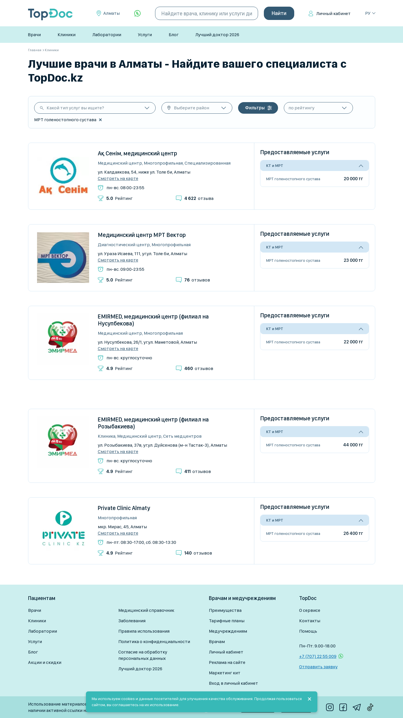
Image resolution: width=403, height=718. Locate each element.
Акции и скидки (44, 662)
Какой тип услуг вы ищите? (75, 108)
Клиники (67, 34)
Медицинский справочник (146, 610)
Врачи (34, 34)
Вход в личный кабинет (233, 683)
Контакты (309, 620)
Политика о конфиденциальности (154, 641)
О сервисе (309, 610)
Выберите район (191, 108)
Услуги (145, 34)
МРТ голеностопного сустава (293, 178)
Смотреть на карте (118, 178)
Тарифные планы (226, 620)
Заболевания (132, 620)
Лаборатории (106, 34)
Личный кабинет (333, 13)
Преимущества (225, 610)
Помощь (308, 631)
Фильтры (255, 108)
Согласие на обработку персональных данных (142, 655)
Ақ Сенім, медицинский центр (137, 153)
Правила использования (144, 631)
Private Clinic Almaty (124, 508)
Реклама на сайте (227, 662)
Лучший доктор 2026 (217, 34)
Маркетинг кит (224, 672)
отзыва (199, 198)
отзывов (197, 280)
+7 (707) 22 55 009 (317, 656)
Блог (174, 34)
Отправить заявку (318, 666)
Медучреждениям (228, 631)
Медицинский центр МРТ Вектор (142, 234)
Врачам (217, 641)
